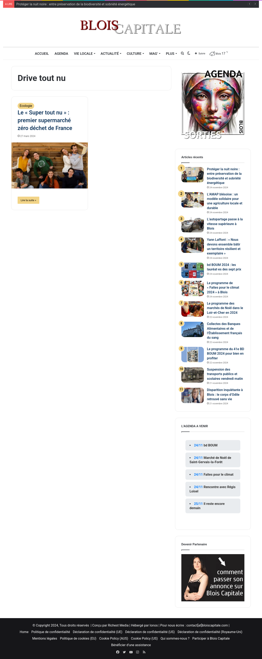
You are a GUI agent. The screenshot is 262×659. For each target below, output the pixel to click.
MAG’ (153, 54)
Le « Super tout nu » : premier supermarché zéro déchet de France (45, 120)
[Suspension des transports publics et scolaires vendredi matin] (192, 375)
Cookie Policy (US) (144, 638)
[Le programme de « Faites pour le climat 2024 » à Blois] (192, 288)
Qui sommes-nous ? (175, 638)
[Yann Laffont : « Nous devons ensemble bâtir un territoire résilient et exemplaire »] (192, 245)
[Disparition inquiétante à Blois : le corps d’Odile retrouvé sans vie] (192, 395)
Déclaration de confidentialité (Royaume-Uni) (210, 632)
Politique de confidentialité (50, 632)
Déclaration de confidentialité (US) (150, 632)
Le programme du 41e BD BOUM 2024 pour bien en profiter (225, 353)
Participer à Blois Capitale (211, 638)
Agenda (61, 54)
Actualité (110, 54)
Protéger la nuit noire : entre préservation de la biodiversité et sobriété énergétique (75, 4)
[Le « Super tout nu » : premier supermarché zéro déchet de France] (49, 165)
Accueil (42, 54)
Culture (134, 54)
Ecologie (26, 106)
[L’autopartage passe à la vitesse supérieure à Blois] (192, 224)
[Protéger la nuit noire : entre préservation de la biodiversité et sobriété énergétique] (192, 174)
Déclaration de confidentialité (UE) (97, 632)
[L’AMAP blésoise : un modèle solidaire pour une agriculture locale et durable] (192, 199)
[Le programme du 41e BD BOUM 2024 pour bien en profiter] (192, 354)
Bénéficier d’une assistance (131, 645)
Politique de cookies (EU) (78, 638)
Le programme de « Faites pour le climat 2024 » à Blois (223, 287)
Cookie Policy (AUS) (113, 638)
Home (24, 632)
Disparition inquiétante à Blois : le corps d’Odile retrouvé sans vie (225, 394)
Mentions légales (44, 638)
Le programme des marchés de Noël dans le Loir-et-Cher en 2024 (225, 308)
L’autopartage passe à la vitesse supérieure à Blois (225, 223)
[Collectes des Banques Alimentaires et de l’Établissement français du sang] (192, 329)
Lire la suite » (28, 200)
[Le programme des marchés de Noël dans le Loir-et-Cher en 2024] (192, 309)
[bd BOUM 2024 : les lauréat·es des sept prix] (192, 270)
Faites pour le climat (219, 474)
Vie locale (83, 54)
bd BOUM (211, 445)
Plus (170, 54)
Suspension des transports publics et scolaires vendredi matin (225, 374)
